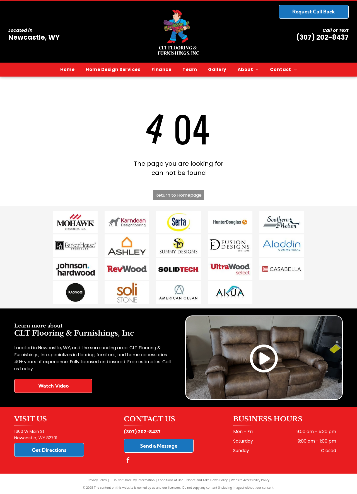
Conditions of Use (170, 480)
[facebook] (128, 461)
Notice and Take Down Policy (207, 480)
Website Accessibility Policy (250, 480)
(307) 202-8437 (322, 37)
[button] (113, 69)
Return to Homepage (178, 195)
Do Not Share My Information (134, 480)
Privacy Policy (97, 480)
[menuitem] (67, 69)
